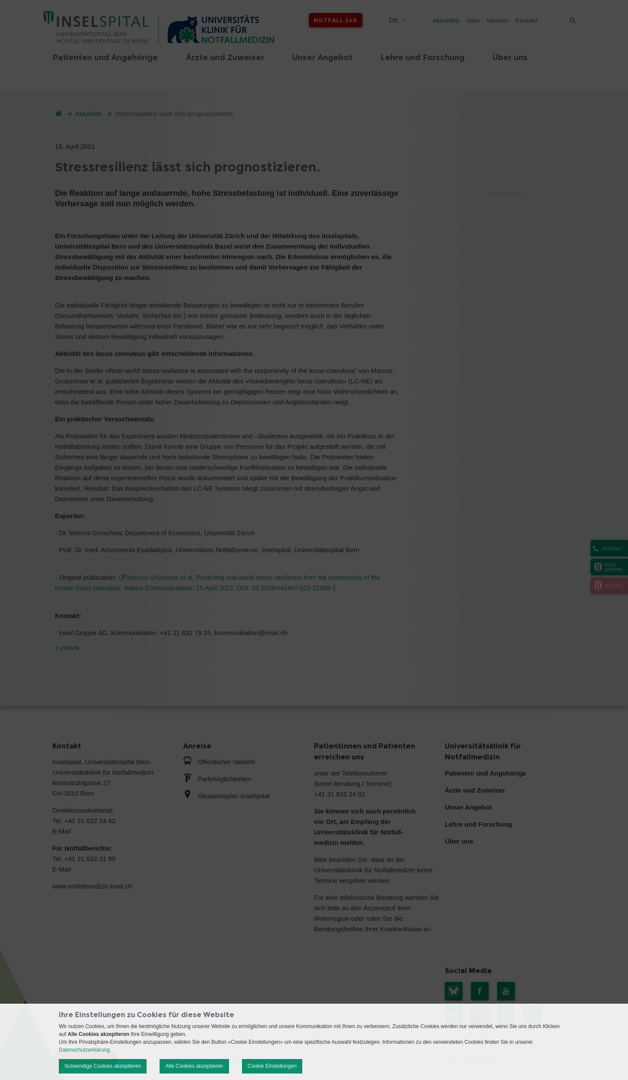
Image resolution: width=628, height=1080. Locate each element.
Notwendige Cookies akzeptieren (103, 1066)
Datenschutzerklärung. (85, 1050)
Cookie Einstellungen (272, 1066)
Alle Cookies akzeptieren (194, 1066)
